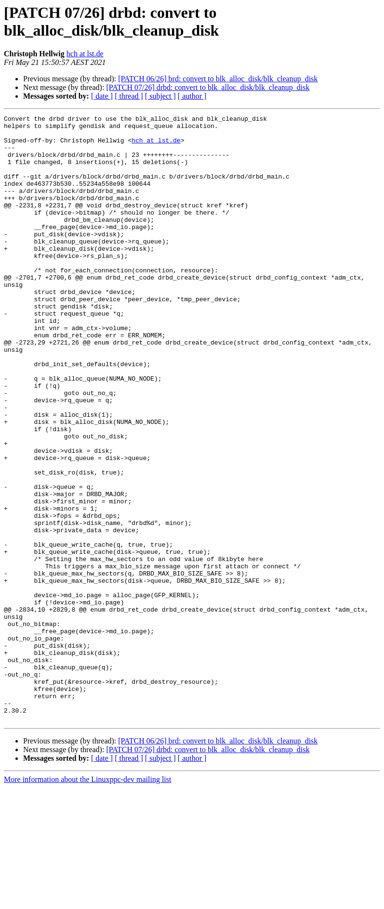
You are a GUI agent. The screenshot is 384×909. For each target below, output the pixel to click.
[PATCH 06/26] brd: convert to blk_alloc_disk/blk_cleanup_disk (218, 79)
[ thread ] (129, 96)
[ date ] (102, 96)
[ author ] (192, 96)
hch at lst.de (85, 54)
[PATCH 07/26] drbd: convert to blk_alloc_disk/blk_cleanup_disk (207, 87)
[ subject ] (160, 96)
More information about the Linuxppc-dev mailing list (87, 900)
